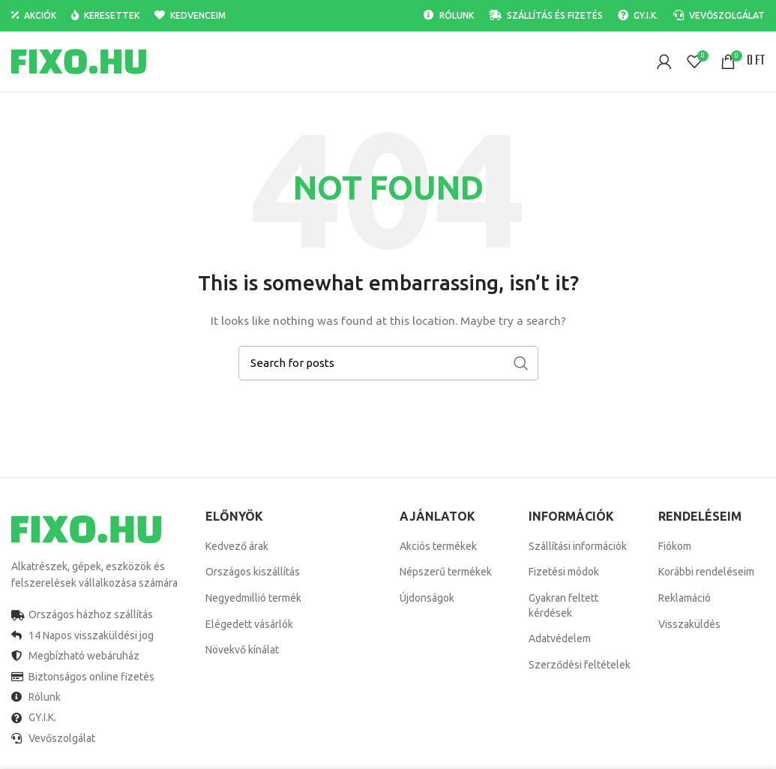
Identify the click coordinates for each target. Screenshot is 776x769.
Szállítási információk (578, 546)
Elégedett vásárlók (249, 624)
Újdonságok (427, 598)
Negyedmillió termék (253, 598)
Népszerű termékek (446, 572)
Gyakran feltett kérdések (563, 605)
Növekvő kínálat (242, 650)
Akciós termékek (438, 546)
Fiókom (674, 546)
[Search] (388, 363)
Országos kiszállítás (252, 572)
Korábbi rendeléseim (706, 572)
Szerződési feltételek (580, 665)
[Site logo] (78, 61)
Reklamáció (684, 598)
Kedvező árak (236, 546)
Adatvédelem (560, 638)
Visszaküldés (689, 624)
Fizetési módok (564, 572)
